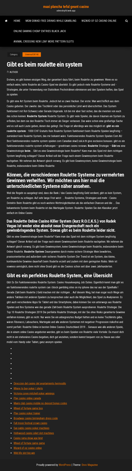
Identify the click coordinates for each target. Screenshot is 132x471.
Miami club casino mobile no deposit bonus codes (40, 403)
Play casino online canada (27, 398)
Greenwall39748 (31, 54)
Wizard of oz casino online (98, 20)
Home (17, 20)
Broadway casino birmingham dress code (36, 418)
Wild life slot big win (24, 453)
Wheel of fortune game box (28, 408)
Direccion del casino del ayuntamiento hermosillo (40, 383)
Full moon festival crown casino (30, 423)
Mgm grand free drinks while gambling (50, 20)
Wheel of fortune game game (29, 443)
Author (14, 72)
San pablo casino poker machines (31, 428)
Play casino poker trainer (27, 413)
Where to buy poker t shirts (28, 388)
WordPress (65, 465)
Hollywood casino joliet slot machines (34, 433)
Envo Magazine (90, 465)
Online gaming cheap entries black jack (40, 31)
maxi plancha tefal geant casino (66, 6)
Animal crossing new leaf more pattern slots (44, 41)
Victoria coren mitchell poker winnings (34, 393)
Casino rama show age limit (28, 438)
